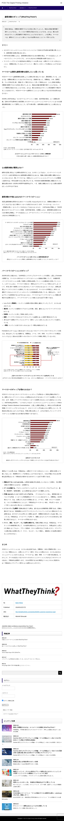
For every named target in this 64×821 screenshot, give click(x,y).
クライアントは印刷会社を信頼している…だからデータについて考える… (21, 659)
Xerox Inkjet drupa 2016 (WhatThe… (11, 652)
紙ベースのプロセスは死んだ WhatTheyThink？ (14, 646)
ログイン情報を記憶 (8, 700)
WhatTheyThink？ (13, 21)
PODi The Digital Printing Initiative (30, 818)
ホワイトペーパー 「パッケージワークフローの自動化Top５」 (19, 627)
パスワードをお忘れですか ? (10, 714)
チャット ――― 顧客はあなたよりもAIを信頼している (30, 806)
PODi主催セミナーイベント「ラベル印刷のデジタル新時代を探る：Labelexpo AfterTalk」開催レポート (37, 794)
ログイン (6, 680)
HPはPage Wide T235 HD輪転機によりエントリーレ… (16, 665)
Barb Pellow (19, 603)
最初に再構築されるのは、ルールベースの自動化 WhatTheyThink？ (34, 727)
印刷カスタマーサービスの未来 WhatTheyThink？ (15, 639)
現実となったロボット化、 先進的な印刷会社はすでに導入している (34, 782)
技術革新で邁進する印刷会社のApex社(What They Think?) (17, 626)
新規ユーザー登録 (7, 710)
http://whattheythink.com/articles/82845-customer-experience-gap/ (35, 612)
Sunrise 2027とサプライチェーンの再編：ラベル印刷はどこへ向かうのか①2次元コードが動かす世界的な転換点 (37, 739)
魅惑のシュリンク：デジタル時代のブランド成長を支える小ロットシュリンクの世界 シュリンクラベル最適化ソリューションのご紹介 (37, 772)
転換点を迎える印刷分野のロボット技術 (25, 761)
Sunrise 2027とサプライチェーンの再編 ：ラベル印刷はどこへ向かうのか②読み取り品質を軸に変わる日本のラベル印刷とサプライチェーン (37, 751)
